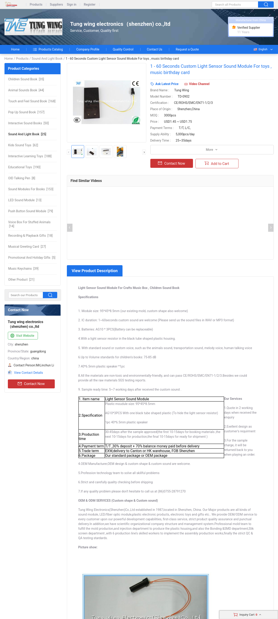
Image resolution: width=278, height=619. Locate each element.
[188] (30, 156)
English (260, 49)
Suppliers (56, 4)
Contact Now (31, 384)
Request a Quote (187, 49)
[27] (27, 246)
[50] (28, 123)
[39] (23, 268)
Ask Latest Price (167, 84)
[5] (31, 257)
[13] (25, 200)
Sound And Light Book (47, 58)
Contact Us (154, 49)
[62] (23, 145)
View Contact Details (28, 372)
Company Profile (87, 49)
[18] (30, 235)
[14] (29, 224)
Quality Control (123, 49)
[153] (30, 189)
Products (36, 4)
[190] (24, 167)
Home (15, 49)
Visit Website (21, 336)
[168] (32, 101)
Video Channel (199, 84)
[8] (21, 178)
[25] (27, 134)
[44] (26, 90)
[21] (21, 279)
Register (89, 4)
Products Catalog (48, 49)
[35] (26, 79)
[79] (30, 211)
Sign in (72, 4)
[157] (26, 112)
